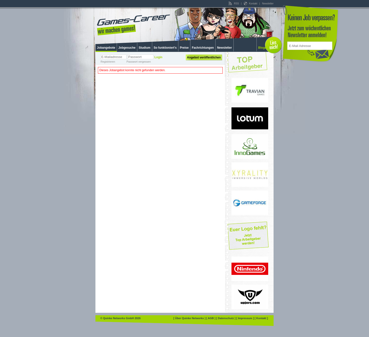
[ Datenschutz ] (226, 318)
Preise (184, 47)
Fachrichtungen (203, 47)
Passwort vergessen (139, 61)
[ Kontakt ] (261, 318)
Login (158, 57)
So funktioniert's (165, 47)
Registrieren (108, 61)
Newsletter (268, 3)
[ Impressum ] (245, 318)
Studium (144, 47)
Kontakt (251, 3)
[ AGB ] (211, 318)
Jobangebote (106, 47)
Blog (261, 47)
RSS (234, 3)
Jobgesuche (127, 47)
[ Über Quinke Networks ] (189, 318)
